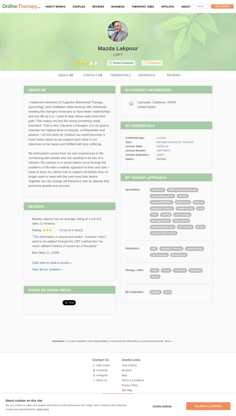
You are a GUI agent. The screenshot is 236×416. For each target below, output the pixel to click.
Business (118, 6)
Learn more (43, 409)
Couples (79, 6)
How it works (55, 6)
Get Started (222, 6)
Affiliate (167, 6)
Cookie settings (162, 406)
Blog (124, 375)
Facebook (101, 370)
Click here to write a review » (52, 263)
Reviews (98, 6)
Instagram (102, 375)
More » (168, 341)
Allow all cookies (208, 406)
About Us (101, 380)
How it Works (129, 365)
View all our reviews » (47, 269)
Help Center (103, 365)
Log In (199, 6)
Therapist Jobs (143, 6)
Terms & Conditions (133, 380)
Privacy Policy (130, 385)
